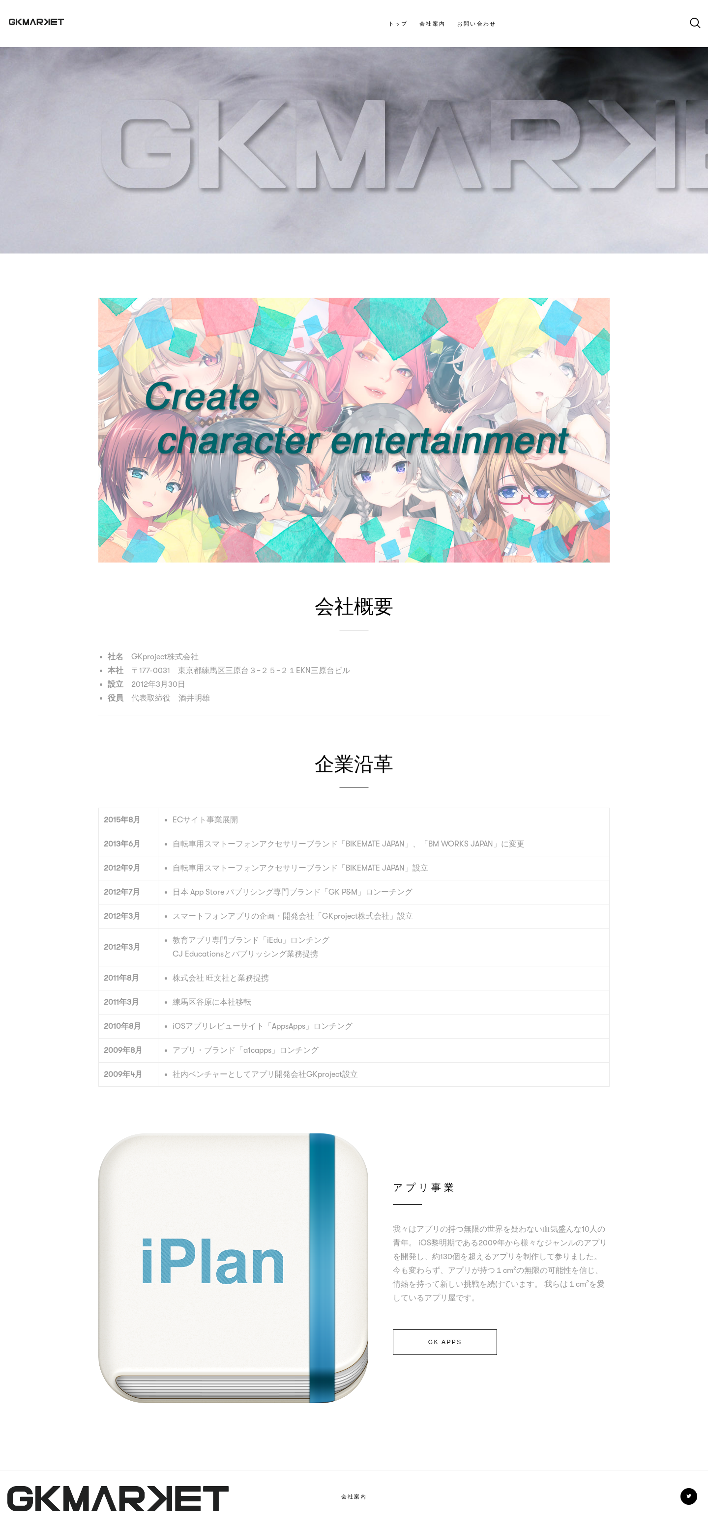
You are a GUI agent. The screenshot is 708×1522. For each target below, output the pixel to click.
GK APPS (445, 1342)
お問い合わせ (476, 24)
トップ (398, 24)
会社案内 (432, 24)
